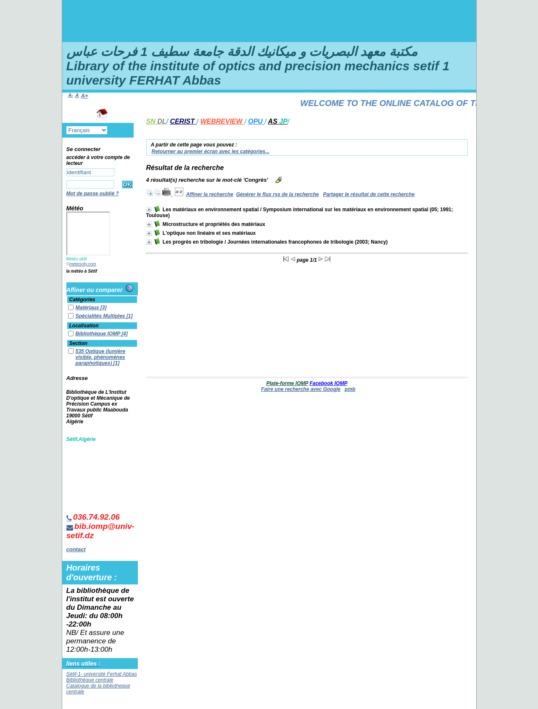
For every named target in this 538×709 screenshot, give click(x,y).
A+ (84, 96)
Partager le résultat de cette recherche (368, 194)
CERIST (183, 121)
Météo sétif (76, 259)
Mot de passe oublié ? (92, 194)
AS (277, 121)
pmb (350, 389)
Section (78, 343)
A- (71, 95)
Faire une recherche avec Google (300, 389)
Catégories (82, 300)
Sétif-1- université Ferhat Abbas (101, 674)
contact (76, 549)
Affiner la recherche (209, 194)
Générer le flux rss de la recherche (277, 194)
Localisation (84, 326)
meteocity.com (82, 264)
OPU (256, 121)
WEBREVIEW (222, 121)
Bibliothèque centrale (89, 680)
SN (156, 121)
